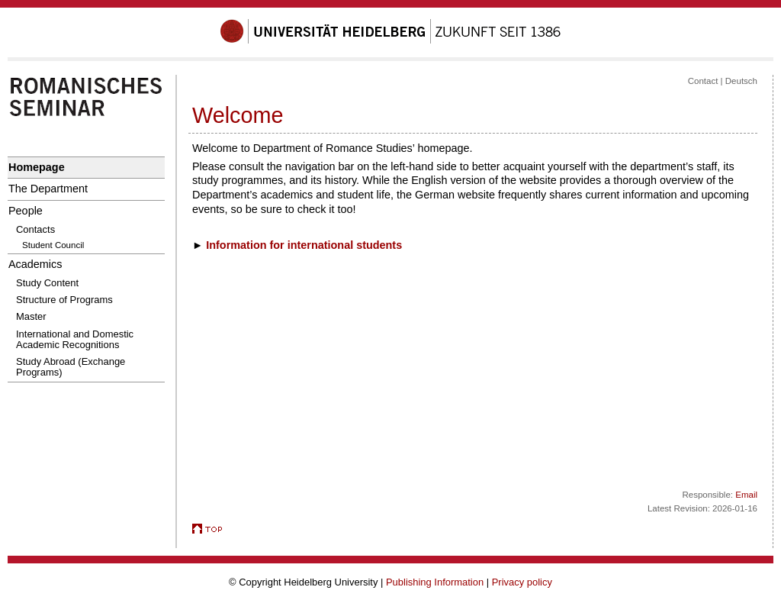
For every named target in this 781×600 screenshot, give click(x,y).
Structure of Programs (64, 299)
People (25, 211)
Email (746, 494)
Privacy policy (522, 582)
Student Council (53, 245)
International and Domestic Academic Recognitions (74, 339)
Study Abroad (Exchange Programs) (70, 367)
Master (31, 316)
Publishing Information (435, 582)
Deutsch (741, 80)
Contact (703, 80)
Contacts (35, 229)
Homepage (36, 167)
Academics (35, 264)
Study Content (47, 283)
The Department (48, 188)
